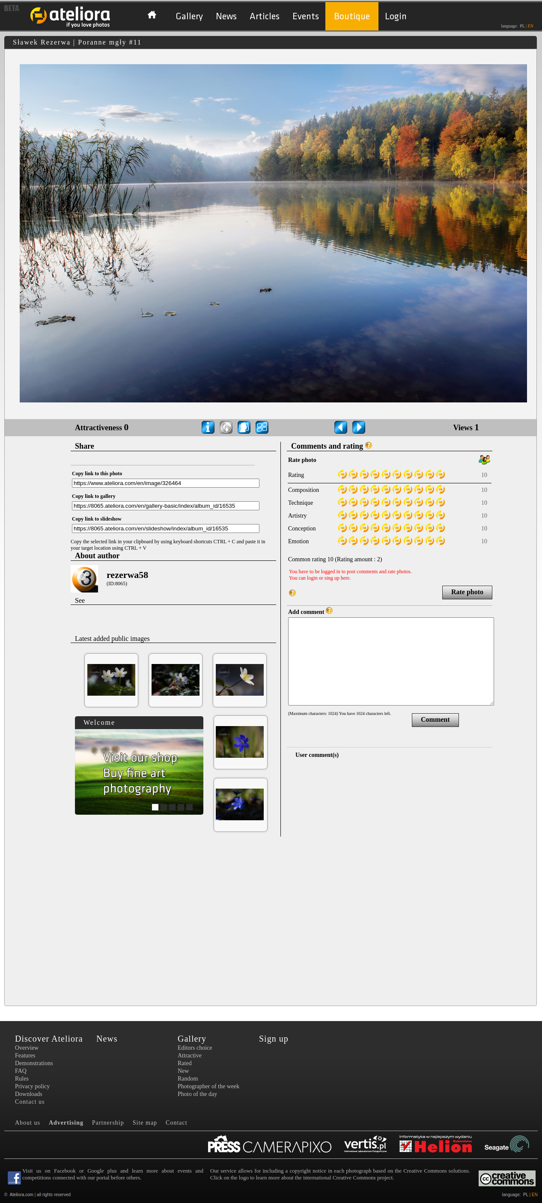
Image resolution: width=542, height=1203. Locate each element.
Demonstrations (34, 1063)
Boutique (352, 16)
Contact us (30, 1102)
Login (396, 16)
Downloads (28, 1094)
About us (27, 1123)
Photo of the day (197, 1094)
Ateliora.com (21, 1194)
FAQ (21, 1071)
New (183, 1071)
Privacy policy (32, 1086)
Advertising (66, 1123)
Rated (185, 1063)
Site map (145, 1123)
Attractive (190, 1055)
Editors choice (195, 1048)
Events (305, 16)
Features (25, 1055)
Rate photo (467, 592)
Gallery (189, 16)
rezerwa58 (127, 574)
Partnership (108, 1123)
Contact (177, 1123)
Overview (27, 1048)
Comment (435, 719)
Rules (22, 1078)
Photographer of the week (208, 1086)
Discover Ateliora (49, 1038)
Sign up (274, 1038)
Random (188, 1078)
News (226, 16)
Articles (265, 16)
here (345, 578)
